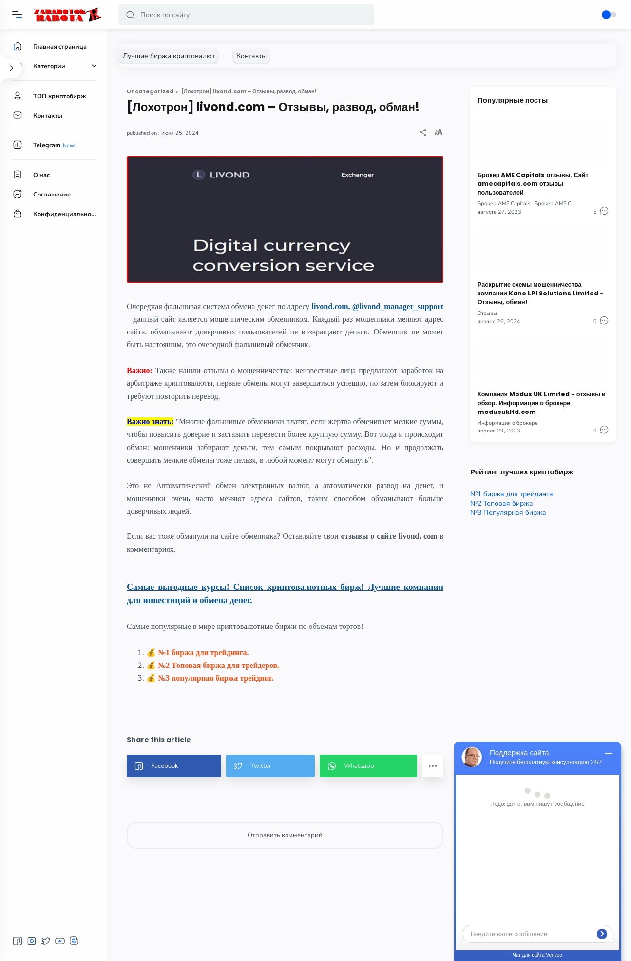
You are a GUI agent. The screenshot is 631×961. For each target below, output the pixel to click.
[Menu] (17, 15)
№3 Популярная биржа (508, 512)
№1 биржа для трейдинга (511, 494)
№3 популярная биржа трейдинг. (216, 678)
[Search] (246, 14)
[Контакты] (251, 56)
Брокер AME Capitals (504, 203)
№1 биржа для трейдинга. (203, 652)
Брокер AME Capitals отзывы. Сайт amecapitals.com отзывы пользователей (533, 183)
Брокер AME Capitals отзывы (571, 203)
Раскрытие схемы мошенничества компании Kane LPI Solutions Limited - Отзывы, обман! (541, 293)
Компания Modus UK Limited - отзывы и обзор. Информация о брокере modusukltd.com (542, 403)
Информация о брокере (508, 423)
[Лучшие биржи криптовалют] (168, 56)
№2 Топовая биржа (501, 503)
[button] (130, 14)
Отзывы (487, 313)
